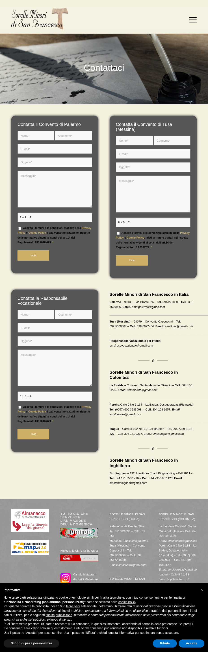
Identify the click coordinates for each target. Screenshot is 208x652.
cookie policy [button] (127, 602)
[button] (202, 590)
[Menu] (192, 20)
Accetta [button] (191, 643)
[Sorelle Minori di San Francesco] (39, 20)
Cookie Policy (37, 232)
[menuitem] (192, 20)
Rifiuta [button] (165, 643)
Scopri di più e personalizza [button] (31, 643)
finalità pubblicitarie (59, 615)
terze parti (73, 606)
